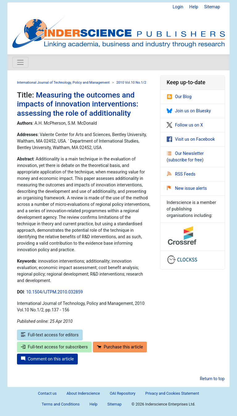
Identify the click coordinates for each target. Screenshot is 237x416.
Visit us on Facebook (191, 139)
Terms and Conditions (61, 404)
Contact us (47, 393)
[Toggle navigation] (20, 62)
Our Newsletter (185, 153)
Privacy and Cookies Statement (172, 393)
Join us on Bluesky (189, 110)
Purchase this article (120, 346)
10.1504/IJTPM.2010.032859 (54, 291)
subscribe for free (185, 159)
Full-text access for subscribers (54, 346)
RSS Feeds (181, 174)
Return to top (212, 378)
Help (193, 6)
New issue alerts (187, 188)
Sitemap (212, 6)
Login (178, 6)
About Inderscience (83, 393)
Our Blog (179, 96)
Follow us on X (185, 125)
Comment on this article (47, 358)
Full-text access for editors (50, 334)
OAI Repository (122, 393)
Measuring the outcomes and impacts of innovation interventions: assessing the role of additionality (77, 104)
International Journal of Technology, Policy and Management (63, 83)
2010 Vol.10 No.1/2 (131, 83)
